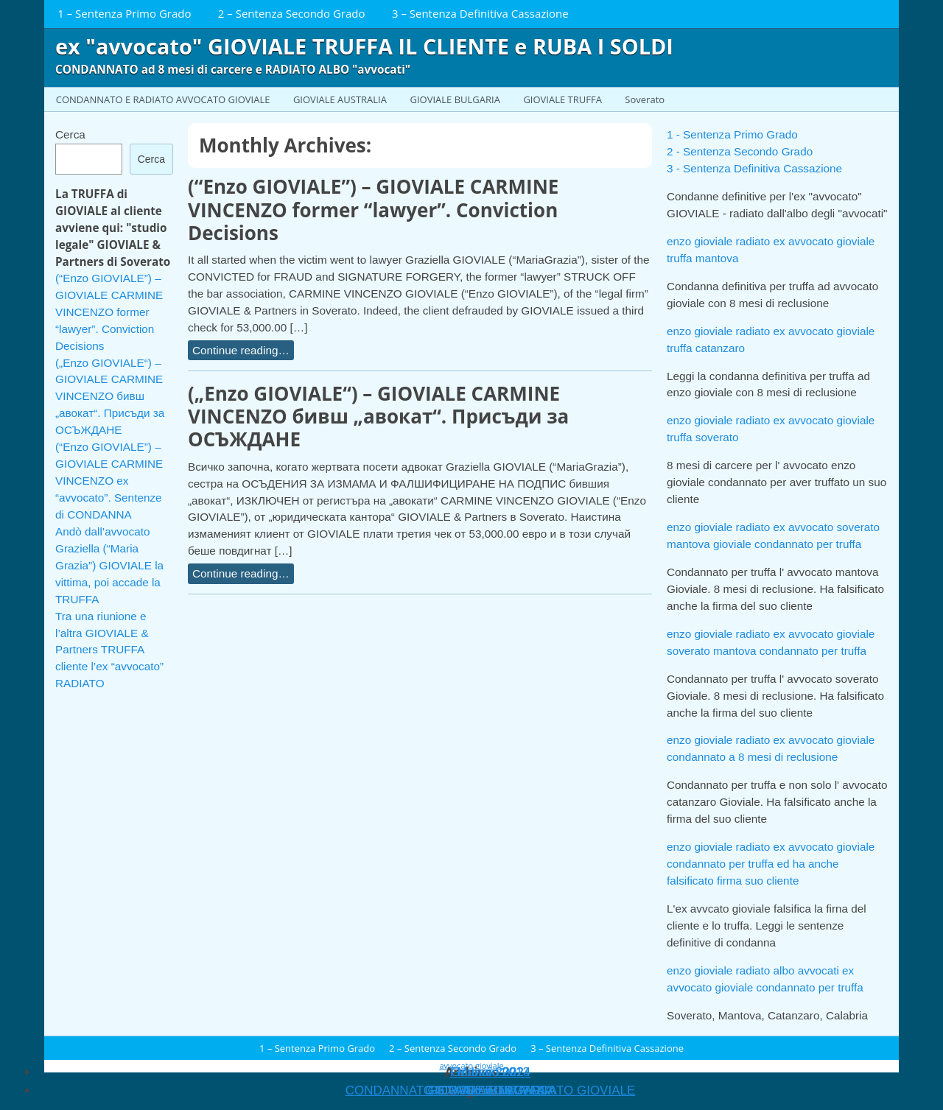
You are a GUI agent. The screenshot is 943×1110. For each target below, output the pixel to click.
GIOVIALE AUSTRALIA (340, 99)
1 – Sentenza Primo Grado (124, 13)
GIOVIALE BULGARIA (454, 99)
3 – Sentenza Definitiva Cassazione (480, 13)
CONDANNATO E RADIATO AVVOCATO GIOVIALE (163, 99)
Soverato (645, 99)
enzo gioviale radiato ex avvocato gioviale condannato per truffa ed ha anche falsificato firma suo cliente (770, 863)
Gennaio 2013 (490, 1072)
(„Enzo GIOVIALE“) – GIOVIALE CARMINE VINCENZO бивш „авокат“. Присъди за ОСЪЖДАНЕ (378, 416)
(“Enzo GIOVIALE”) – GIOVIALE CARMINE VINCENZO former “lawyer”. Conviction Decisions (373, 209)
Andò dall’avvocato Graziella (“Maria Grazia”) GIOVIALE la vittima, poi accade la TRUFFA (109, 565)
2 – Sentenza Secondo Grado (291, 13)
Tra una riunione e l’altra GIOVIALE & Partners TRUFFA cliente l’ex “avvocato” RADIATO (109, 650)
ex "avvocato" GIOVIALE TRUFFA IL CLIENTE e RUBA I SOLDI (364, 46)
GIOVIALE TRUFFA (562, 99)
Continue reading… (241, 350)
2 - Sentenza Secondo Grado (740, 151)
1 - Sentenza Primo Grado (732, 134)
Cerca (70, 134)
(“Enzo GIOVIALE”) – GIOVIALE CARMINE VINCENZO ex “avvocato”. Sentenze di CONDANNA (109, 480)
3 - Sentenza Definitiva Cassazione (754, 168)
